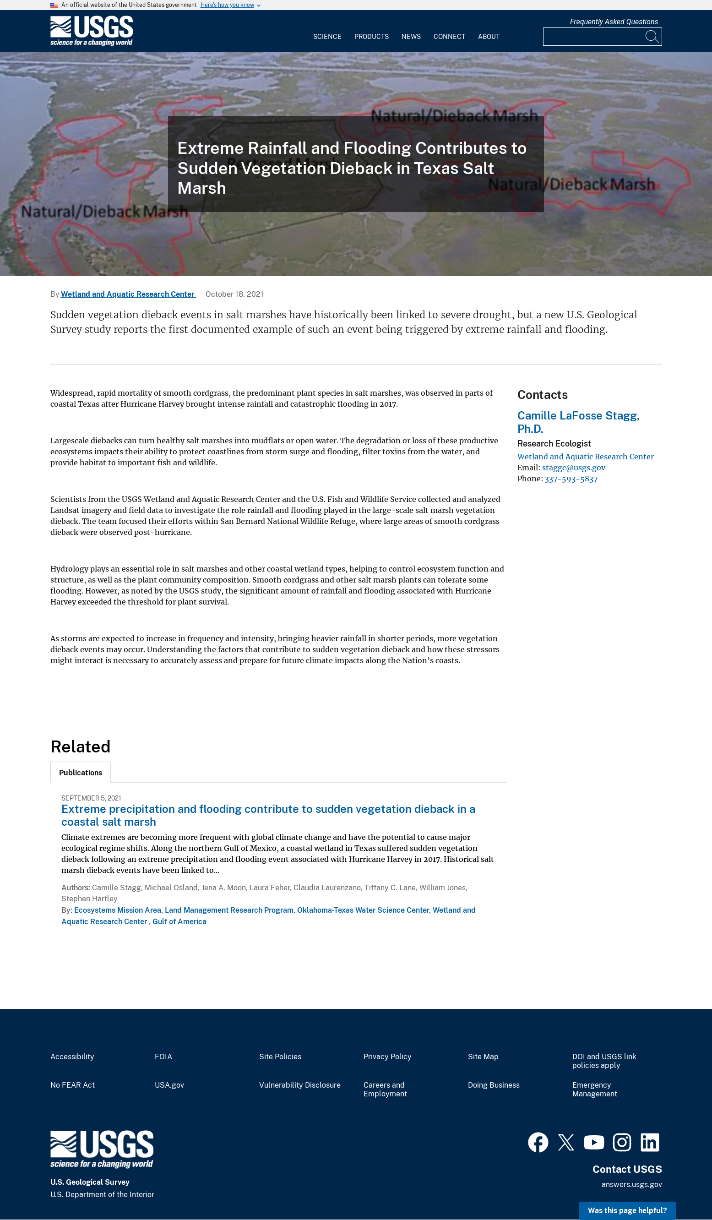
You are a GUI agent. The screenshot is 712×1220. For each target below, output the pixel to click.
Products (371, 36)
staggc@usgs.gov (573, 467)
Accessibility (72, 1057)
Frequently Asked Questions (614, 21)
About (489, 36)
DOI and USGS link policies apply (604, 1061)
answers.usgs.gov (632, 1184)
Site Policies (280, 1057)
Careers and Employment (385, 1089)
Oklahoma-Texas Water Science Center (363, 910)
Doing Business (494, 1085)
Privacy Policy (388, 1057)
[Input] (602, 36)
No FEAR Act (72, 1085)
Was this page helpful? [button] (627, 1210)
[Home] (91, 44)
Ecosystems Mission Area (117, 910)
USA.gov (169, 1085)
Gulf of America (179, 921)
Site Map (483, 1057)
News (411, 36)
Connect (449, 36)
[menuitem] (327, 31)
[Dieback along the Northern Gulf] (356, 164)
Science (327, 36)
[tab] (80, 772)
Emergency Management (594, 1089)
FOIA (163, 1057)
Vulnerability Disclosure (300, 1085)
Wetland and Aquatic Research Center (128, 294)
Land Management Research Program (229, 910)
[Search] (653, 36)
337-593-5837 (571, 478)
